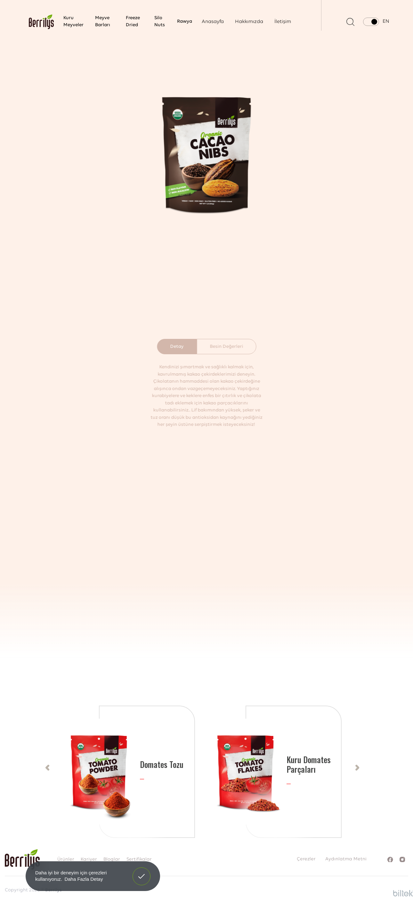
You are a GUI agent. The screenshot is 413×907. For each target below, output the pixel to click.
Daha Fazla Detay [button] (83, 879)
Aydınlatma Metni (346, 859)
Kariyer (89, 859)
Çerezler (306, 859)
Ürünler (65, 859)
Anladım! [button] (141, 871)
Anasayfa (213, 21)
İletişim (282, 21)
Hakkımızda (249, 21)
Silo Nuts (159, 22)
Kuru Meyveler (73, 22)
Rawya (184, 21)
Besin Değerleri (226, 346)
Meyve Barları (102, 22)
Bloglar (111, 859)
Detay (176, 346)
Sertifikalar (139, 859)
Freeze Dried (133, 22)
